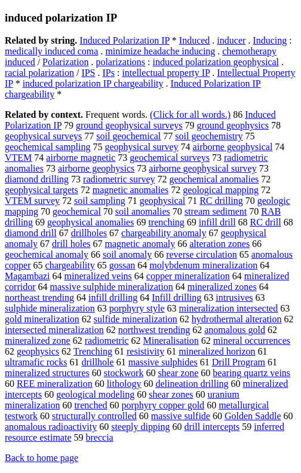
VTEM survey (32, 201)
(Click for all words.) (190, 114)
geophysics (38, 351)
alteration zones (219, 244)
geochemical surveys (170, 157)
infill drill (217, 222)
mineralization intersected (228, 308)
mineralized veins (98, 276)
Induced (194, 40)
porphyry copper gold (162, 405)
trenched (90, 405)
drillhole (97, 362)
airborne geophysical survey (202, 168)
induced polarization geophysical (216, 62)
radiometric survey (119, 179)
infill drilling (112, 297)
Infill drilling (176, 297)
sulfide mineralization (135, 319)
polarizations (120, 62)
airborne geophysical (233, 147)
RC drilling (220, 201)
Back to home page (41, 458)
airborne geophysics (96, 168)
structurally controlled (94, 416)
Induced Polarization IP (124, 40)
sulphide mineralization (50, 308)
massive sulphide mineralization (111, 287)
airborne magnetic (80, 157)
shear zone (178, 373)
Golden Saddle (253, 416)
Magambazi (27, 276)
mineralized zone (37, 340)
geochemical (77, 211)
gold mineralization (42, 319)
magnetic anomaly (140, 244)
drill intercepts (211, 427)
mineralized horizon (217, 351)
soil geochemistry (208, 136)
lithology (124, 384)
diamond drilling (37, 179)
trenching (166, 222)
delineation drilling (191, 384)
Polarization (65, 62)
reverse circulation (201, 254)
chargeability (70, 265)
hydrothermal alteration (237, 319)
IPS (88, 73)
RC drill (265, 222)
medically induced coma (51, 51)
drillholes (89, 233)
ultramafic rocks (36, 362)
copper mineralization (188, 276)
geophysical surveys (43, 136)
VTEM (18, 157)
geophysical (162, 201)
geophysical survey (142, 147)
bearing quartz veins (251, 373)
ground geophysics (233, 125)
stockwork (124, 373)
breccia (99, 437)
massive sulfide (180, 416)
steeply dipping (140, 427)
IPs (109, 73)
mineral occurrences (251, 340)
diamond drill (31, 233)
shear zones (171, 394)
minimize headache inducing (160, 51)
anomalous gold (234, 330)
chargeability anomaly (163, 233)
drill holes (71, 244)
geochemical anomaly (46, 254)
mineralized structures (47, 373)
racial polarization (39, 73)
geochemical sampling (48, 147)
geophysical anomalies (90, 222)
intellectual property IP (166, 73)
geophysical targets (41, 190)
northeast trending (39, 297)
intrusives (234, 297)
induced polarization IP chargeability (93, 83)
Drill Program (238, 362)
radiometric (107, 340)
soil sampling (99, 201)
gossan (122, 265)
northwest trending (154, 330)
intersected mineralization (54, 330)
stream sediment (216, 211)
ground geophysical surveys (129, 125)
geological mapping (221, 190)
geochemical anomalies (214, 179)
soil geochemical (128, 136)
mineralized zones (222, 287)
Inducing (270, 40)
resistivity (145, 351)
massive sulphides (163, 362)
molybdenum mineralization (203, 265)
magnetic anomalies (131, 190)
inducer (231, 40)
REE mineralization (55, 384)
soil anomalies (142, 211)
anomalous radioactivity (51, 427)
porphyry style (137, 308)
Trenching (92, 351)
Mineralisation (170, 340)
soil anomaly (127, 254)
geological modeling (95, 394)
